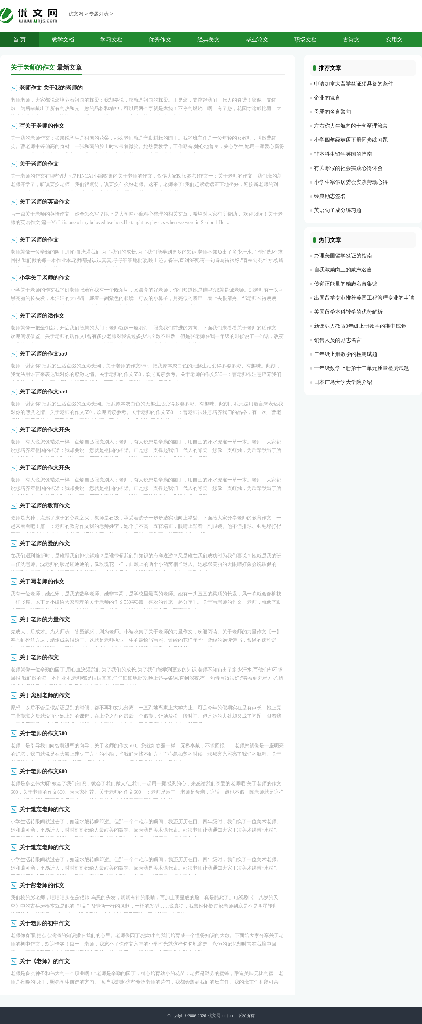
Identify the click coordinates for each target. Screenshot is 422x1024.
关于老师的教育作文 (44, 505)
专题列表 (99, 14)
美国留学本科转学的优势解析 (348, 312)
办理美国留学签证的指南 (343, 255)
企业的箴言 (327, 98)
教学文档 (63, 40)
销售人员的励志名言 (338, 340)
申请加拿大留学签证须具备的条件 (353, 84)
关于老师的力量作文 (44, 619)
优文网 (76, 14)
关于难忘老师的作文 (44, 809)
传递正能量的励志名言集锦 (345, 284)
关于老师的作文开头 (44, 430)
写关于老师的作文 (41, 126)
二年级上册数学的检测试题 (345, 354)
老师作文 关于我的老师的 (51, 88)
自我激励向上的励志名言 (343, 270)
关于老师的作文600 (43, 771)
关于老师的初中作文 (44, 923)
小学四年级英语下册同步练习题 (351, 140)
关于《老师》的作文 (44, 961)
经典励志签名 (330, 196)
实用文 (394, 40)
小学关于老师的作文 (44, 278)
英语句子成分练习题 (338, 210)
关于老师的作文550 (43, 354)
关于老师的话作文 (41, 316)
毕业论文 (257, 40)
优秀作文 (160, 40)
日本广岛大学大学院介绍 (343, 382)
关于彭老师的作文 (41, 885)
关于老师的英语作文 (44, 202)
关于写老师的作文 (41, 581)
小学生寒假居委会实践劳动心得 (351, 182)
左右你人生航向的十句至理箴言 (351, 126)
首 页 (19, 40)
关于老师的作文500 (43, 733)
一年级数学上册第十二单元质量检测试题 (361, 368)
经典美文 (208, 40)
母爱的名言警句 (332, 112)
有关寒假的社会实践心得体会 (348, 168)
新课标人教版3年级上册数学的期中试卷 (360, 326)
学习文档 (111, 40)
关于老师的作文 (39, 164)
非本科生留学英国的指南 (343, 154)
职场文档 (305, 40)
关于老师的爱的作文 (44, 543)
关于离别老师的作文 (44, 695)
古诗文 (351, 40)
